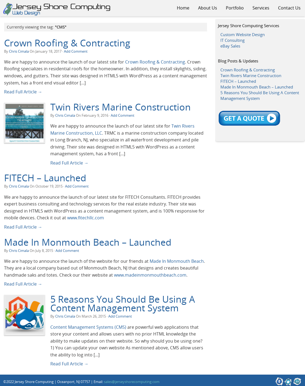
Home (183, 8)
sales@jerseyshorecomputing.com (131, 381)
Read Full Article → (23, 92)
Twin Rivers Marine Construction (120, 107)
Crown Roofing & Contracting (67, 43)
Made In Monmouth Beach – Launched (87, 242)
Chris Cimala (19, 51)
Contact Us (289, 8)
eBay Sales (230, 46)
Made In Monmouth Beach (177, 261)
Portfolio (235, 8)
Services (260, 8)
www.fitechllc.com (85, 217)
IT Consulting (232, 40)
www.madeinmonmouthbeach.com (150, 275)
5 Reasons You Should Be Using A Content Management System (122, 303)
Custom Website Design (242, 34)
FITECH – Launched (45, 178)
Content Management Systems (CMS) (88, 327)
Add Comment (76, 51)
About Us (207, 8)
